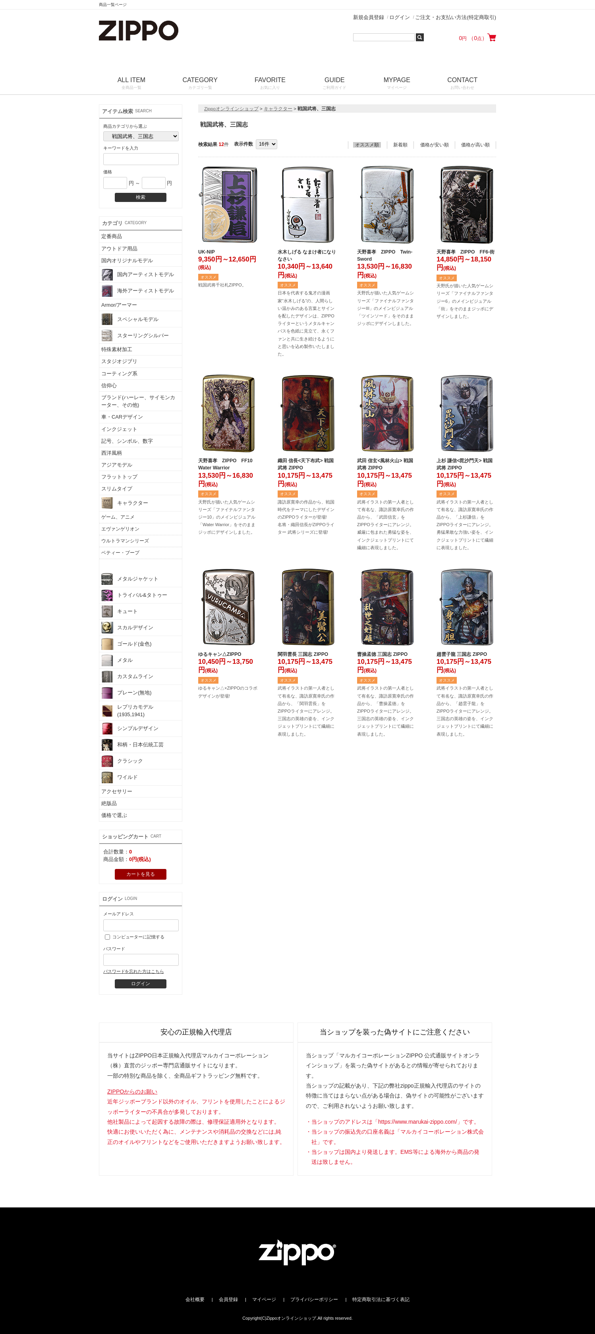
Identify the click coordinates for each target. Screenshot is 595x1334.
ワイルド (119, 777)
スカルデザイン (127, 628)
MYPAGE (397, 84)
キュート (119, 611)
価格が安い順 (434, 145)
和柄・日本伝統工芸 (132, 745)
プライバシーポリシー (314, 1299)
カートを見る (140, 874)
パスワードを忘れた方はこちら (133, 971)
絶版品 (109, 803)
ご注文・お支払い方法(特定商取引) (455, 17)
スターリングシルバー (135, 335)
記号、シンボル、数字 (127, 441)
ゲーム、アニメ (118, 517)
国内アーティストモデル (137, 275)
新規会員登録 (368, 17)
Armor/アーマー (119, 305)
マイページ (264, 1299)
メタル (117, 660)
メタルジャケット (129, 579)
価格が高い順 (475, 145)
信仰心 (109, 385)
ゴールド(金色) (126, 644)
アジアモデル (116, 465)
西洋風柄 (111, 453)
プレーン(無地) (126, 693)
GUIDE (334, 84)
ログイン (399, 17)
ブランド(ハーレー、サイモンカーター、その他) (138, 401)
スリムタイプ (116, 489)
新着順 (400, 145)
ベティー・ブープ (120, 553)
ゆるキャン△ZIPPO (219, 654)
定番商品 (111, 236)
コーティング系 (119, 374)
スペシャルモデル (129, 319)
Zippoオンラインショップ (231, 108)
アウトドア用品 (119, 249)
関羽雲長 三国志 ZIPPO (303, 654)
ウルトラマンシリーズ (125, 541)
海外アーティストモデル (137, 291)
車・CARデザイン (122, 417)
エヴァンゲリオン (120, 529)
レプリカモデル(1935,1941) (127, 710)
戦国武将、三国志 (120, 564)
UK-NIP (206, 252)
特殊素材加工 (116, 349)
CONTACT (462, 84)
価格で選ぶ (114, 815)
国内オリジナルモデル (127, 260)
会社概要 (195, 1299)
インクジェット (119, 429)
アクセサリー (116, 791)
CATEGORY (200, 84)
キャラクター (124, 503)
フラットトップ (119, 477)
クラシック (122, 761)
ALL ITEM (131, 84)
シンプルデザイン (129, 728)
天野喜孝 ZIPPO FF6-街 (466, 252)
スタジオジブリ (119, 361)
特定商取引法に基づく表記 (381, 1299)
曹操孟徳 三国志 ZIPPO (382, 654)
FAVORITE (270, 84)
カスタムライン (127, 676)
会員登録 (228, 1299)
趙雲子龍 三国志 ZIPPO (462, 654)
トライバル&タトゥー (134, 595)
